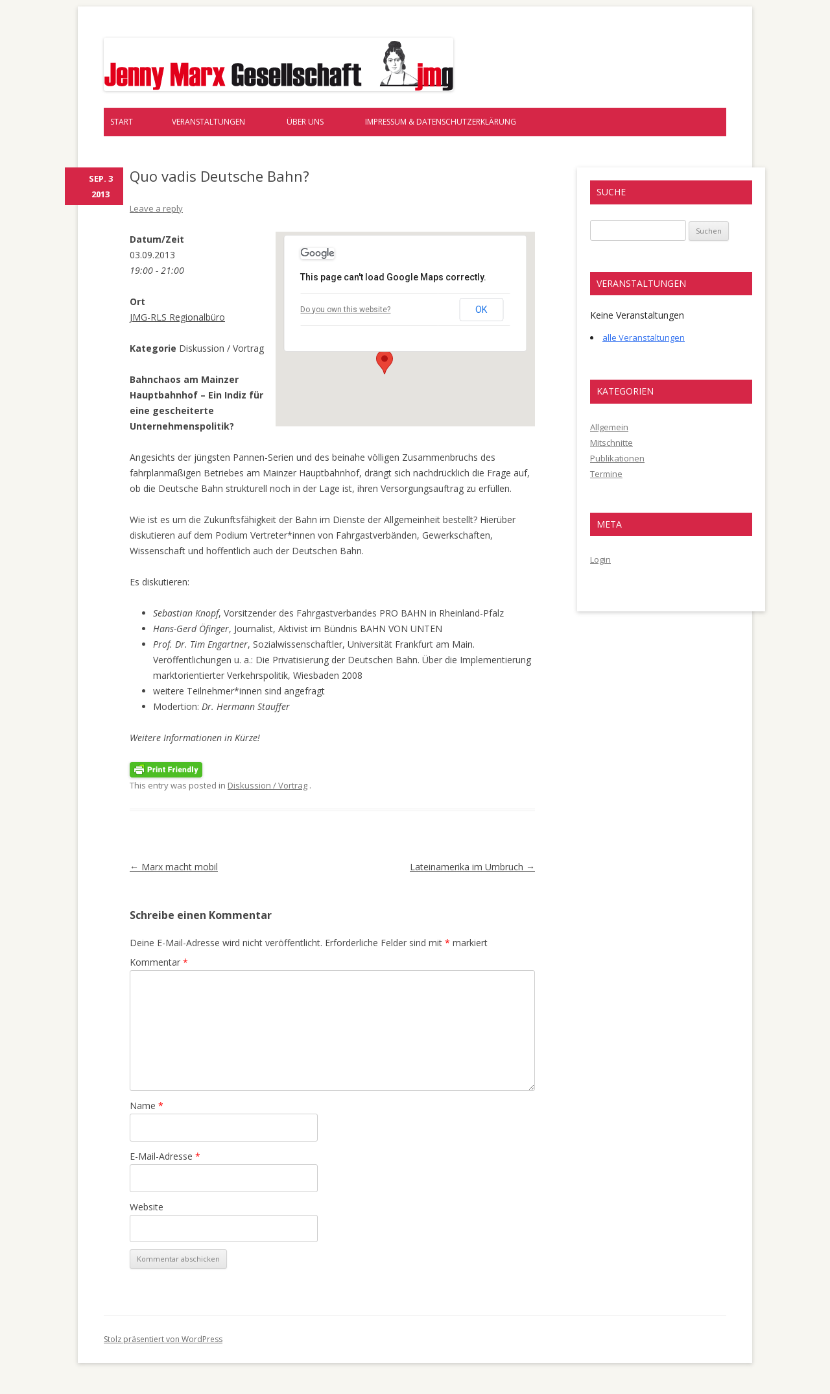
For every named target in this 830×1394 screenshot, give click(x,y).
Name (146, 1105)
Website (146, 1207)
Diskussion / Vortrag (267, 785)
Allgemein (609, 427)
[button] (384, 362)
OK (481, 309)
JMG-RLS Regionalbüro (177, 317)
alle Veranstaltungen (643, 337)
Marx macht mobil (174, 867)
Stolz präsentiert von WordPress (163, 1339)
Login (600, 559)
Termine (606, 474)
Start (121, 121)
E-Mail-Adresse (165, 1156)
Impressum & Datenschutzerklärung (440, 121)
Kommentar (159, 962)
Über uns (305, 121)
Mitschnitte (611, 442)
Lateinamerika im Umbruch (472, 867)
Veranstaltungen (208, 121)
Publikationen (617, 458)
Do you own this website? (345, 309)
